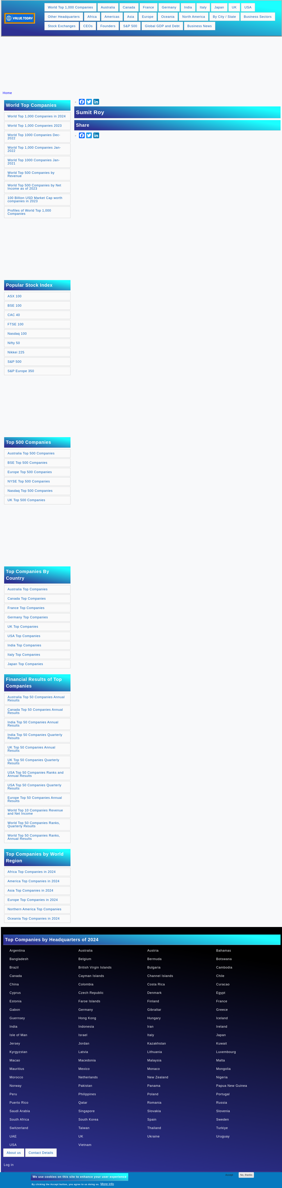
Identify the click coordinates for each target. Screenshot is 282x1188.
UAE (13, 1136)
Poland (152, 1094)
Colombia (86, 984)
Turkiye (222, 1128)
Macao (15, 1060)
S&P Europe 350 (21, 371)
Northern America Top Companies (35, 909)
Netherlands (88, 1077)
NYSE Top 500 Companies (29, 481)
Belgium (84, 959)
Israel (82, 1035)
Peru (13, 1094)
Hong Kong (87, 1018)
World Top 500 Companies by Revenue (31, 174)
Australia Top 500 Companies (31, 453)
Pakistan (85, 1086)
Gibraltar (154, 1009)
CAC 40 (14, 315)
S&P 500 (130, 26)
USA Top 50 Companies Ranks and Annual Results (36, 774)
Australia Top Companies (28, 589)
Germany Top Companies (28, 617)
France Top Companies (26, 608)
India (188, 7)
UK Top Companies (23, 626)
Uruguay (223, 1136)
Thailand (154, 1128)
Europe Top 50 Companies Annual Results (35, 799)
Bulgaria (154, 967)
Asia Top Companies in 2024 (30, 890)
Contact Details (41, 1153)
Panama (153, 1086)
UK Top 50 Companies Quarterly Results (33, 761)
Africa (92, 17)
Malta (220, 1060)
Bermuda (154, 959)
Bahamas (223, 950)
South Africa (19, 1119)
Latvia (83, 1052)
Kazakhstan (156, 1043)
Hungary (154, 1018)
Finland (153, 1001)
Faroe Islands (89, 1001)
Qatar (82, 1102)
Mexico (84, 1069)
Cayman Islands (91, 976)
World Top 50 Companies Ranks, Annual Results (34, 837)
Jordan (83, 1043)
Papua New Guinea (231, 1086)
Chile (220, 976)
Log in (9, 1165)
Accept (229, 1174)
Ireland (221, 1026)
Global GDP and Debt (162, 26)
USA (248, 7)
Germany (169, 7)
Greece (222, 1009)
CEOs (88, 26)
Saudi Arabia (20, 1111)
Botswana (224, 959)
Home (7, 93)
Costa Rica (156, 984)
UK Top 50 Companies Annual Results (31, 749)
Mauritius (17, 1069)
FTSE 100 (16, 324)
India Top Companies (24, 645)
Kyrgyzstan (18, 1052)
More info (107, 1184)
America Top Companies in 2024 (34, 881)
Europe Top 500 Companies (30, 472)
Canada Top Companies (27, 598)
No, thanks (246, 1174)
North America (193, 17)
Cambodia (224, 967)
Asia (130, 17)
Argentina (17, 950)
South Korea (88, 1119)
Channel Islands (160, 976)
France (148, 7)
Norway (16, 1086)
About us (14, 1153)
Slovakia (154, 1111)
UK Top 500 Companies (26, 500)
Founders (107, 26)
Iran (150, 1026)
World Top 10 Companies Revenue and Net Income (35, 812)
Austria (153, 950)
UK (234, 7)
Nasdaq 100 (17, 333)
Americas (111, 17)
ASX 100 (15, 296)
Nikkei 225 (16, 352)
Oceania (167, 17)
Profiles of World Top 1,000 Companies (29, 212)
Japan (219, 7)
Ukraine (153, 1136)
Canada (129, 7)
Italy (203, 7)
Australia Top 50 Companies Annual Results (36, 698)
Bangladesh (19, 959)
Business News (199, 26)
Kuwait (221, 1043)
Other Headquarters (64, 17)
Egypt (220, 993)
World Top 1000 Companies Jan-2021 (34, 161)
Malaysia (154, 1060)
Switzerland (19, 1128)
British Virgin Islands (95, 967)
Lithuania (154, 1052)
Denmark (154, 993)
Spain (151, 1119)
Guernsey (17, 1018)
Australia (108, 7)
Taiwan (84, 1128)
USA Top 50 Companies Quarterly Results (35, 786)
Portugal (223, 1094)
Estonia (16, 1001)
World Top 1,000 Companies (70, 7)
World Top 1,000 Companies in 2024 (37, 116)
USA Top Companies (24, 636)
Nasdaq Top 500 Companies (30, 491)
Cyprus (15, 993)
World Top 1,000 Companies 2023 (35, 125)
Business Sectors (258, 17)
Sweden (222, 1119)
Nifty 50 (14, 343)
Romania (154, 1102)
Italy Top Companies (24, 654)
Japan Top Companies (25, 664)
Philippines (87, 1094)
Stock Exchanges (62, 26)
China (14, 984)
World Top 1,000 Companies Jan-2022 (34, 149)
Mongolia (223, 1069)
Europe (147, 17)
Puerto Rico (19, 1102)
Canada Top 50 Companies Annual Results (35, 711)
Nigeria (222, 1077)
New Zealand (157, 1077)
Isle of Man (18, 1035)
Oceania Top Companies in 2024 (34, 918)
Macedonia (87, 1060)
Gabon (15, 1009)
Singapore (86, 1111)
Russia (221, 1102)
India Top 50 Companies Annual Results (33, 723)
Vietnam (85, 1145)
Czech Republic (91, 993)
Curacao (223, 984)
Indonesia (86, 1026)
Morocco (16, 1077)
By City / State (224, 17)
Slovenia (223, 1111)
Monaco (153, 1069)
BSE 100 (15, 305)
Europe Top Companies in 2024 (33, 900)
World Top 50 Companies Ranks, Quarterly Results (34, 824)
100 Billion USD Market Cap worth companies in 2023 (35, 199)
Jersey (15, 1043)
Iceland (222, 1018)
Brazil (14, 967)
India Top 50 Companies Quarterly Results (35, 736)
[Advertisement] (143, 63)
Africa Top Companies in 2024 (32, 872)
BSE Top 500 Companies (27, 462)
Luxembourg (226, 1052)
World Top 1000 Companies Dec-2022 (34, 136)
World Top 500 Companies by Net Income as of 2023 (34, 187)
